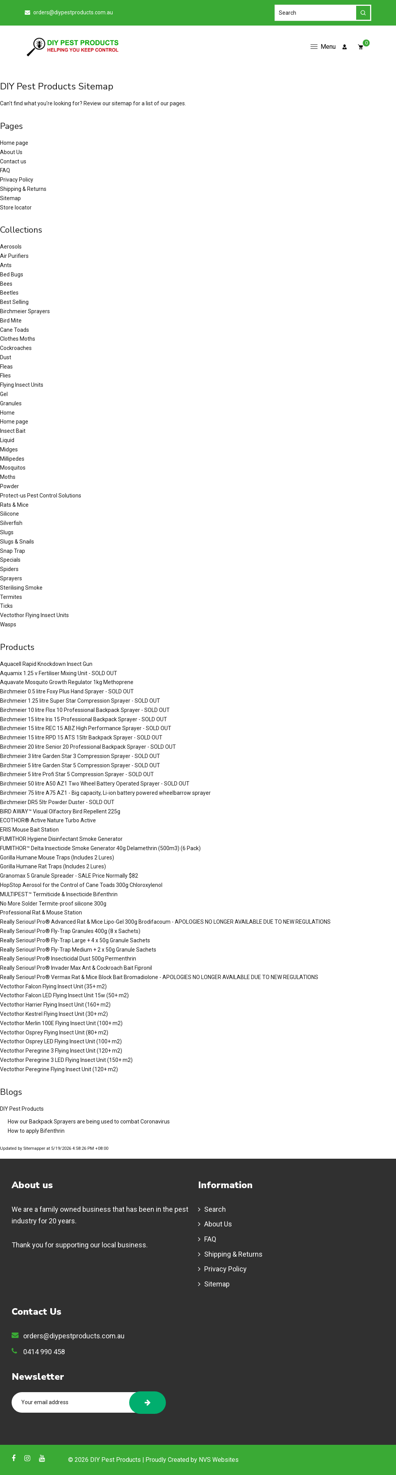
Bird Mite (11, 320)
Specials (10, 560)
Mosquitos (13, 468)
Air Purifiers (14, 256)
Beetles (9, 293)
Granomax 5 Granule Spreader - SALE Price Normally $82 (69, 876)
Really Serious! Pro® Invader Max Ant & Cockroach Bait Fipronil (76, 968)
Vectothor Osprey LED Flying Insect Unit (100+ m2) (61, 1041)
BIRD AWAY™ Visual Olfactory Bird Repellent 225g (60, 811)
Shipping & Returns (23, 189)
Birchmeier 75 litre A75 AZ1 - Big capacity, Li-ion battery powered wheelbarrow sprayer (105, 793)
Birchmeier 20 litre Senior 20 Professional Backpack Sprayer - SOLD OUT (88, 747)
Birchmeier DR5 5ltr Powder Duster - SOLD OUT (57, 802)
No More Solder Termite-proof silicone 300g (53, 903)
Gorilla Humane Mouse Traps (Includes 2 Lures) (57, 857)
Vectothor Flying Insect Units (34, 615)
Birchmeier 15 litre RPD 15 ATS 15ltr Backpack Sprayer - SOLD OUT (81, 737)
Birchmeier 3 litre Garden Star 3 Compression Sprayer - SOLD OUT (80, 756)
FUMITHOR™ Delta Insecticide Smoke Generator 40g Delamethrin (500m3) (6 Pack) (100, 848)
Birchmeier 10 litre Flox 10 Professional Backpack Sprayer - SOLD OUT (85, 710)
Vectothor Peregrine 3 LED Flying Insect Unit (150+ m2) (66, 1060)
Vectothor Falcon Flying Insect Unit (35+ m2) (53, 986)
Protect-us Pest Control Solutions (40, 495)
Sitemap (10, 198)
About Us (11, 152)
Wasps (8, 624)
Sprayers (11, 578)
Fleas (6, 367)
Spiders (9, 569)
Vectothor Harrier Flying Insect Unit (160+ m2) (55, 1005)
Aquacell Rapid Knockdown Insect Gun (46, 664)
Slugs (7, 532)
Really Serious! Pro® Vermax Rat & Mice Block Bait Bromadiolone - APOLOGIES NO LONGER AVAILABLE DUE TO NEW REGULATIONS (159, 977)
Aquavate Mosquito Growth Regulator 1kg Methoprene (66, 682)
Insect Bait (13, 431)
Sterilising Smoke (21, 588)
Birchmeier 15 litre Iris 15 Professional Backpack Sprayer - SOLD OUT (83, 719)
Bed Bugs (11, 274)
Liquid (7, 440)
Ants (6, 265)
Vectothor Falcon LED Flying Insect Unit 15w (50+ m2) (64, 995)
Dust (5, 357)
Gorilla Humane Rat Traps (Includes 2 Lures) (53, 866)
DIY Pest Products (22, 1109)
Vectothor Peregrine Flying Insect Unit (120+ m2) (59, 1069)
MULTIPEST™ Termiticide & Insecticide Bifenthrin (59, 894)
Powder (9, 486)
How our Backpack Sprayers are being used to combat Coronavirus (89, 1121)
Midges (9, 449)
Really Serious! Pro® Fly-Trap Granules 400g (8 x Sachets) (70, 931)
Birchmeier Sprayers (25, 311)
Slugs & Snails (17, 542)
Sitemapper (34, 1148)
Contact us (13, 161)
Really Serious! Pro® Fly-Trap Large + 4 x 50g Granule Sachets (75, 940)
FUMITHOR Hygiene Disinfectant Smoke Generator (61, 839)
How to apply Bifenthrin (36, 1131)
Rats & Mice (14, 505)
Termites (11, 597)
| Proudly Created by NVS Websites (190, 1459)
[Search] (323, 13)
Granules (11, 403)
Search (215, 1209)
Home (7, 413)
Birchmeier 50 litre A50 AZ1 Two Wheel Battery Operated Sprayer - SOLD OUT (94, 783)
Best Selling (14, 302)
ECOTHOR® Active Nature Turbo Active (48, 820)
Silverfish (11, 523)
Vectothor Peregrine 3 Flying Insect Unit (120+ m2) (61, 1051)
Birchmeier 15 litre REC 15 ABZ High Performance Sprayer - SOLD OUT (85, 728)
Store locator (16, 207)
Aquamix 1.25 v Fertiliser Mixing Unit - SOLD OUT (58, 673)
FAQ (5, 170)
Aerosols (11, 247)
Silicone (9, 514)
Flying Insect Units (21, 385)
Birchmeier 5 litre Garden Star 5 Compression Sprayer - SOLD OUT (80, 765)
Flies (5, 375)
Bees (6, 284)
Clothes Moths (17, 339)
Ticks (6, 606)
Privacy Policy (16, 180)
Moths (7, 477)
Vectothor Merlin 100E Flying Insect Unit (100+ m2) (61, 1023)
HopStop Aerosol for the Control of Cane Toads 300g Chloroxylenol (81, 885)
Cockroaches (16, 348)
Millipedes (12, 459)
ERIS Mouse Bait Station (29, 830)
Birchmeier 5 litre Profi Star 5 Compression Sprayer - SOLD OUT (77, 774)
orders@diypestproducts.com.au (69, 12)
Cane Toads (14, 330)
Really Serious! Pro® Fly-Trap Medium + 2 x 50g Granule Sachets (78, 950)
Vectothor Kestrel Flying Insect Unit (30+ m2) (54, 1014)
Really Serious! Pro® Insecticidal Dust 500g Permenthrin (68, 958)
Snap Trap (12, 551)
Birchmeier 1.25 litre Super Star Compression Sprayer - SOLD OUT (80, 701)
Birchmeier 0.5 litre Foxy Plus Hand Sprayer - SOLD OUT (67, 691)
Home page (14, 143)
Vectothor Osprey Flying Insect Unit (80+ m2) (54, 1032)
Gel (4, 394)
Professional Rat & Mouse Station (41, 912)
